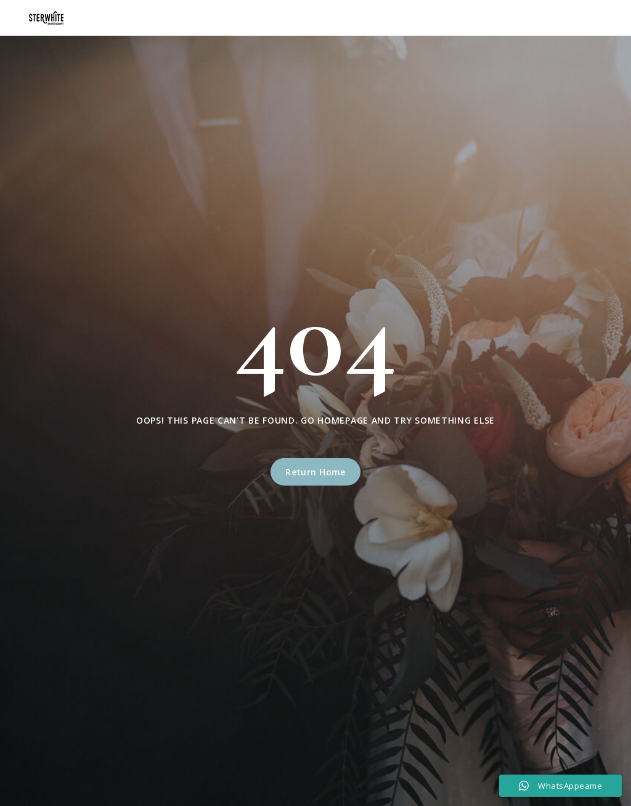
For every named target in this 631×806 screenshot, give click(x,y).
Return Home (315, 472)
